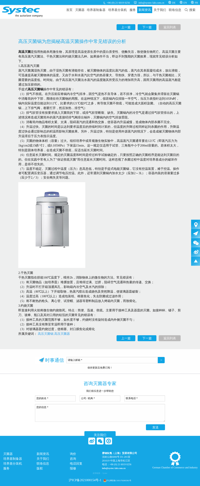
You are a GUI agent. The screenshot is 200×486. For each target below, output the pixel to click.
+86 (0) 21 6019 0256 (118, 2)
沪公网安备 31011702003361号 (117, 480)
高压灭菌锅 (45, 333)
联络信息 (175, 10)
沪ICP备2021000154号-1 (85, 480)
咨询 (73, 458)
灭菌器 (80, 10)
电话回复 (76, 463)
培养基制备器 (96, 10)
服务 (133, 10)
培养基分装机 (117, 10)
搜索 (190, 10)
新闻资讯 (144, 10)
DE (174, 2)
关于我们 (160, 10)
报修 (73, 468)
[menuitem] (69, 10)
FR (196, 2)
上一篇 (126, 27)
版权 (40, 468)
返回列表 (169, 27)
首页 (69, 10)
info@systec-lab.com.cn (151, 2)
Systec (104, 473)
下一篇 (147, 27)
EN (185, 2)
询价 (73, 454)
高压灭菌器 (62, 333)
